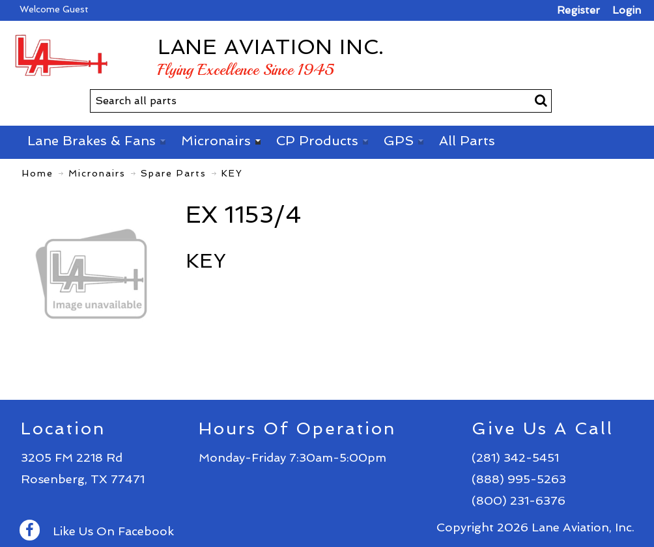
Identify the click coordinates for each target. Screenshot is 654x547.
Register (578, 10)
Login (626, 10)
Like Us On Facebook (97, 531)
